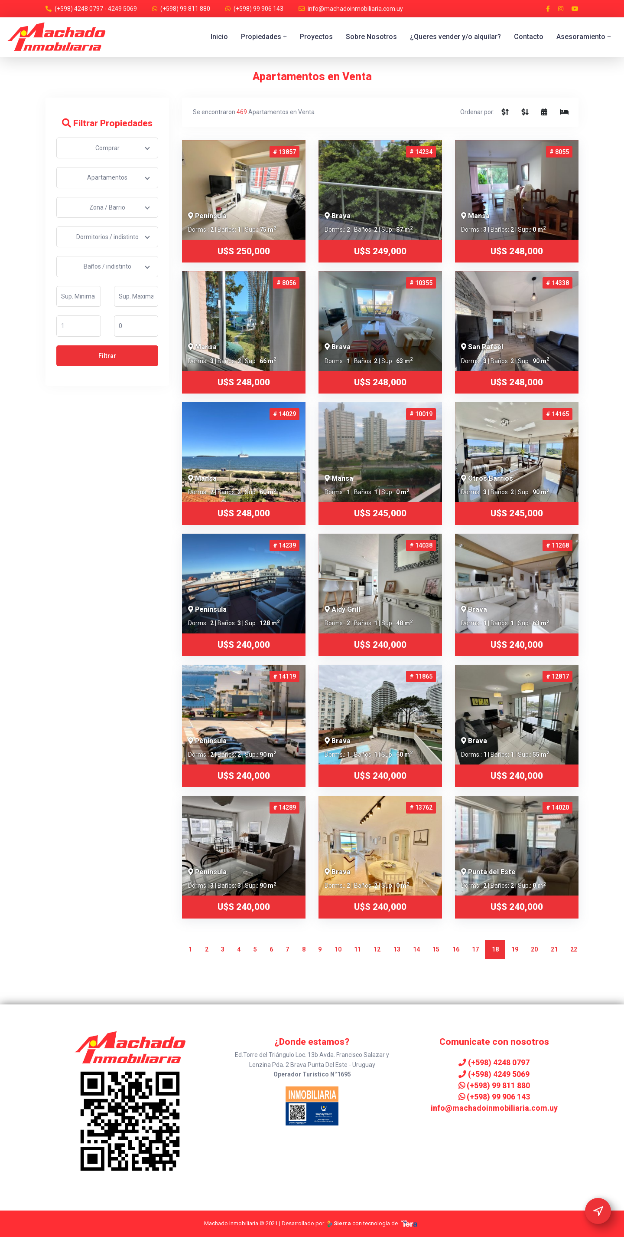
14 (416, 949)
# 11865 (421, 676)
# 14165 (557, 413)
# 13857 (284, 151)
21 (554, 949)
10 (338, 949)
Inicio (219, 37)
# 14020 (557, 807)
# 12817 (557, 676)
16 (455, 949)
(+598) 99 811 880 (185, 8)
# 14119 (284, 676)
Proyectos (316, 37)
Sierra (338, 1223)
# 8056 (286, 282)
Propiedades (264, 37)
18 (495, 949)
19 (514, 949)
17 (475, 949)
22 (573, 949)
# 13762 (421, 807)
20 (534, 949)
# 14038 (421, 545)
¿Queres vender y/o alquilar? (455, 37)
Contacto (528, 37)
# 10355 (421, 282)
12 (377, 949)
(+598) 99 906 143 (258, 8)
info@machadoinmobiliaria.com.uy (355, 8)
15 (435, 949)
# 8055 (559, 151)
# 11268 (557, 545)
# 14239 (284, 545)
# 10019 (421, 413)
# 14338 (557, 282)
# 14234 (421, 151)
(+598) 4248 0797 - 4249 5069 (96, 8)
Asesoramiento (583, 37)
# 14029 (284, 413)
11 (357, 949)
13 (396, 949)
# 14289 (284, 807)
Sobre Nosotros (371, 37)
